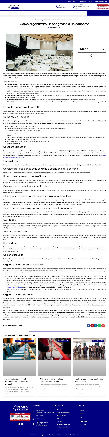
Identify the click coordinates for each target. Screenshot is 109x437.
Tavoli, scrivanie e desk (17, 13)
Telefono (61, 5)
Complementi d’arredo (59, 13)
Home (37, 20)
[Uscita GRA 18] (73, 7)
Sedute (6, 13)
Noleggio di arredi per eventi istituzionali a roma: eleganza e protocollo (16, 381)
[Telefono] (57, 7)
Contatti (82, 410)
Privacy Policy (84, 421)
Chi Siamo (83, 1)
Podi (39, 13)
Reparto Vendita (72, 1)
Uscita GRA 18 (80, 5)
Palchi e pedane (31, 13)
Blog (90, 1)
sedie (97, 285)
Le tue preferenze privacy (86, 429)
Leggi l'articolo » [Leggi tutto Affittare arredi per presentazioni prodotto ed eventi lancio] (44, 394)
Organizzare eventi (55, 27)
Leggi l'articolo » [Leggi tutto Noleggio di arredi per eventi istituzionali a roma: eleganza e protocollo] (9, 394)
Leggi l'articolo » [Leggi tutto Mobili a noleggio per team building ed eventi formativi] (79, 394)
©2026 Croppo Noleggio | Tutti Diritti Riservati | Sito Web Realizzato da (54, 435)
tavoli (93, 285)
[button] (103, 49)
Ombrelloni (46, 13)
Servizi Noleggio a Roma (98, 13)
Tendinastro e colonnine (76, 13)
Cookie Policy (83, 425)
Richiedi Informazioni (101, 1)
